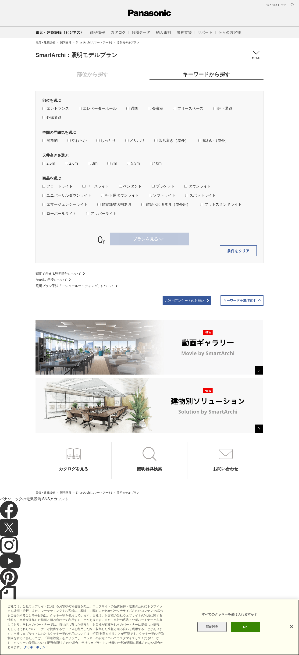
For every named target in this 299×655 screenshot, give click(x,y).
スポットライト (200, 195)
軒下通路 (222, 108)
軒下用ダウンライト (120, 195)
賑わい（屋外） (213, 140)
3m (93, 163)
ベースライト (95, 186)
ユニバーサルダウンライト (66, 195)
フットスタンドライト (221, 204)
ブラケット (163, 186)
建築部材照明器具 (114, 204)
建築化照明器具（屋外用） (165, 204)
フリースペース (188, 108)
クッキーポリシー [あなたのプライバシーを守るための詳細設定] (36, 647)
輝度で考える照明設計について (58, 273)
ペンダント (130, 186)
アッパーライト (101, 213)
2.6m (71, 163)
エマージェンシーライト (65, 204)
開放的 (50, 140)
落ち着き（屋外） (171, 140)
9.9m (133, 163)
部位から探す (92, 74)
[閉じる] (291, 627)
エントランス (55, 108)
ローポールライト (59, 213)
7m (112, 163)
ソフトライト (162, 195)
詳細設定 (212, 627)
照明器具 (65, 42)
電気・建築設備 (45, 42)
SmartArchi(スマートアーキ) (94, 42)
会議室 (155, 108)
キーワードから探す (206, 74)
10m (156, 163)
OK (245, 627)
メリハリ (135, 140)
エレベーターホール (98, 108)
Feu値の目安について (51, 279)
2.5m (48, 163)
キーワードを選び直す (239, 300)
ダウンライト (197, 186)
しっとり (106, 140)
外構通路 (51, 117)
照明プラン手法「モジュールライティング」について (75, 285)
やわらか (77, 140)
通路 (132, 108)
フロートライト (57, 186)
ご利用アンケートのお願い (184, 300)
